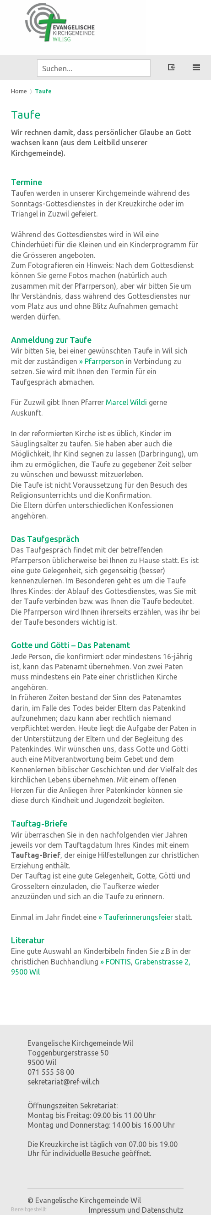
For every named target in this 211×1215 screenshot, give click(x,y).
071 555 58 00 (50, 1072)
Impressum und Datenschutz (136, 1210)
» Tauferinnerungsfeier (135, 917)
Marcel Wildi (126, 402)
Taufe (43, 91)
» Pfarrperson (101, 361)
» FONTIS (115, 962)
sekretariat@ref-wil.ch (63, 1082)
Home (19, 91)
